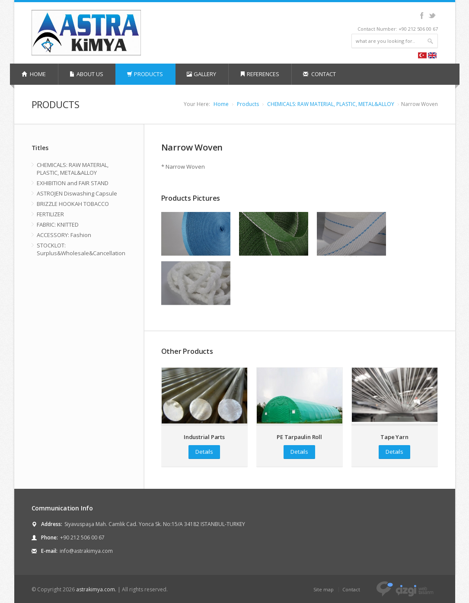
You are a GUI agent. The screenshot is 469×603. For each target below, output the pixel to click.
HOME (34, 74)
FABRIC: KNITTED (58, 224)
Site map (323, 589)
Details (204, 451)
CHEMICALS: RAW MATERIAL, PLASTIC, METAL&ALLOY (330, 104)
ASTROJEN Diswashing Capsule (77, 193)
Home (221, 104)
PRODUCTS (145, 74)
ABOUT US (86, 74)
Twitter (432, 15)
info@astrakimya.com (86, 551)
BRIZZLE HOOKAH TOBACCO (73, 204)
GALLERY (201, 74)
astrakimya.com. (96, 589)
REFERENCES (259, 74)
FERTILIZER (50, 214)
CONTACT (319, 74)
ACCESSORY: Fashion (64, 235)
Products (248, 104)
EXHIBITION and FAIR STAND (72, 183)
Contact (351, 589)
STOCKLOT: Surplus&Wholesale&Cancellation (81, 249)
